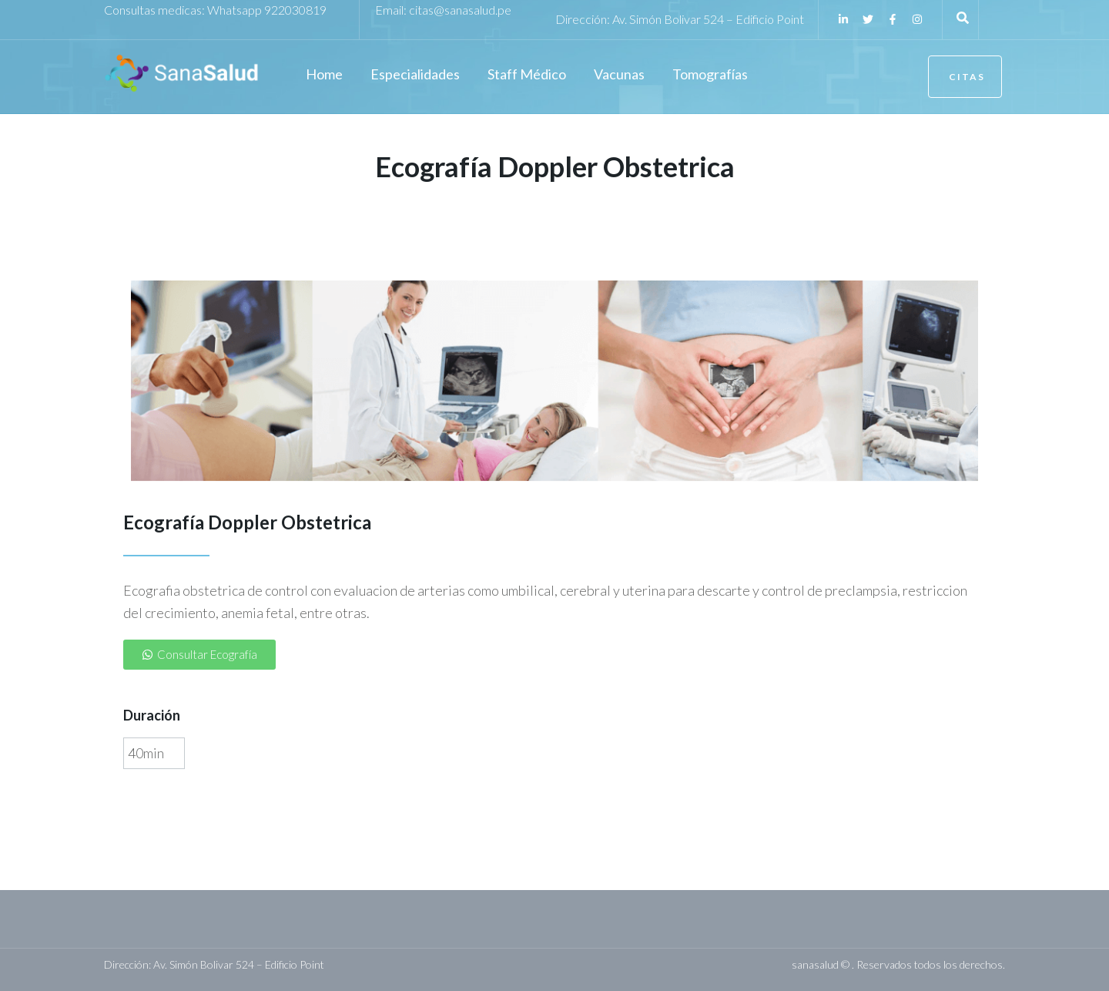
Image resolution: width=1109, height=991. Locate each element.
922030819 (295, 9)
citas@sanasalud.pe (460, 9)
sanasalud (815, 964)
